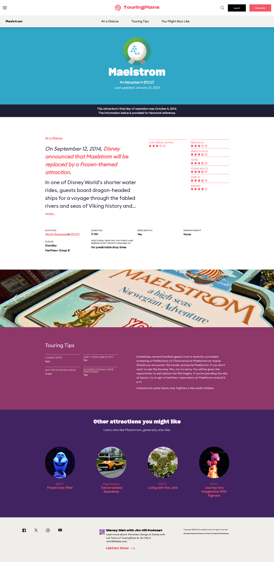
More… (50, 214)
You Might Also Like (175, 21)
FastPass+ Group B (57, 250)
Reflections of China (167, 360)
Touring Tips (140, 21)
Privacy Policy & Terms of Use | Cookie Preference (206, 533)
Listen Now (121, 548)
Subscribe (260, 8)
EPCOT (149, 82)
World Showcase (56, 234)
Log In (237, 8)
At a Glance (110, 21)
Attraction (132, 82)
